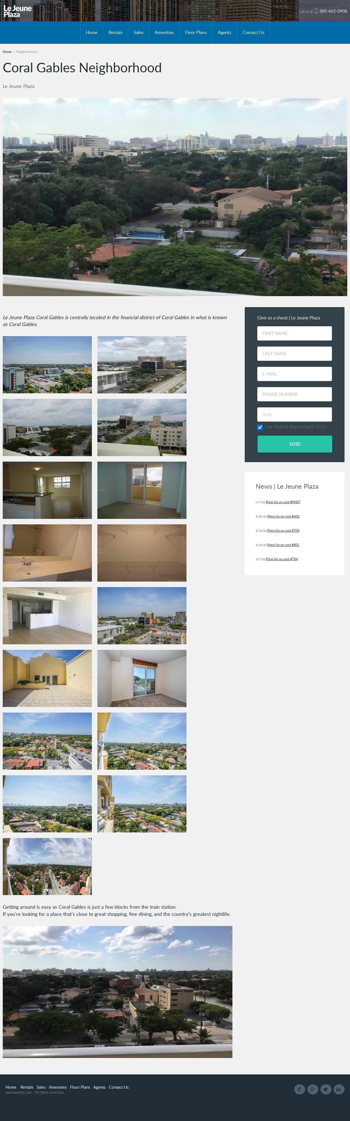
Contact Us (253, 32)
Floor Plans (196, 32)
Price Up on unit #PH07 (283, 502)
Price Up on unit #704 (283, 530)
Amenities (164, 32)
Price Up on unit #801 (283, 544)
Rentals (115, 32)
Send (295, 444)
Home (91, 32)
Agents (224, 32)
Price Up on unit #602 (283, 516)
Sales (139, 32)
